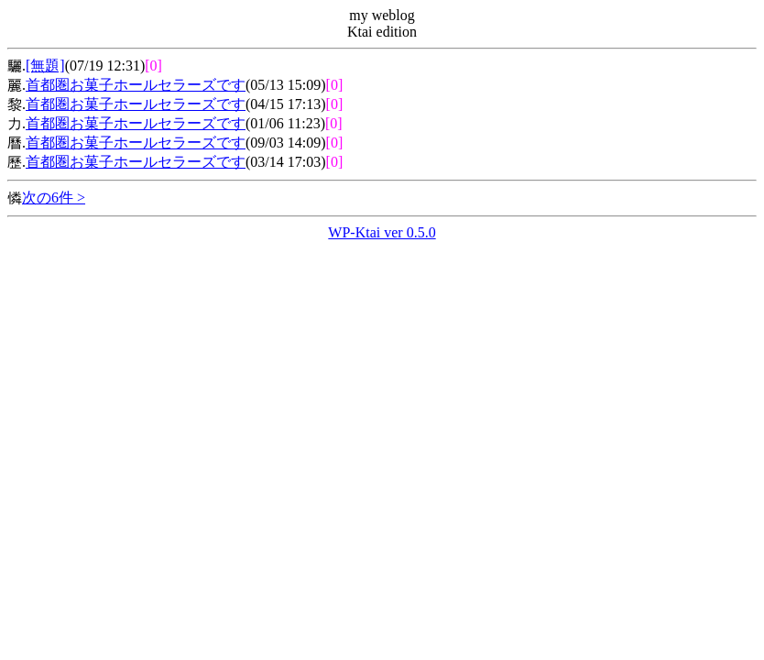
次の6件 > (53, 197)
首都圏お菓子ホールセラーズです (136, 85)
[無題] (45, 65)
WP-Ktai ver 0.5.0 (381, 232)
